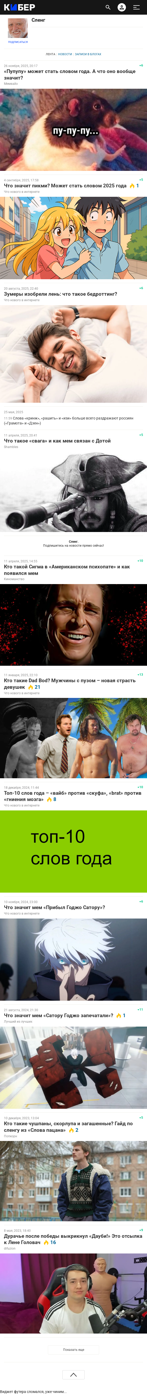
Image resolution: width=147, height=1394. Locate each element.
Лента (50, 54)
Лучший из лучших (18, 1021)
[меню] (136, 7)
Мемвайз (11, 84)
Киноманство (14, 579)
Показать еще (73, 1350)
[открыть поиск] (108, 7)
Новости (65, 54)
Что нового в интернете (21, 192)
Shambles (11, 447)
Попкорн (10, 1136)
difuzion (10, 1248)
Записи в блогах (88, 54)
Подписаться (18, 42)
